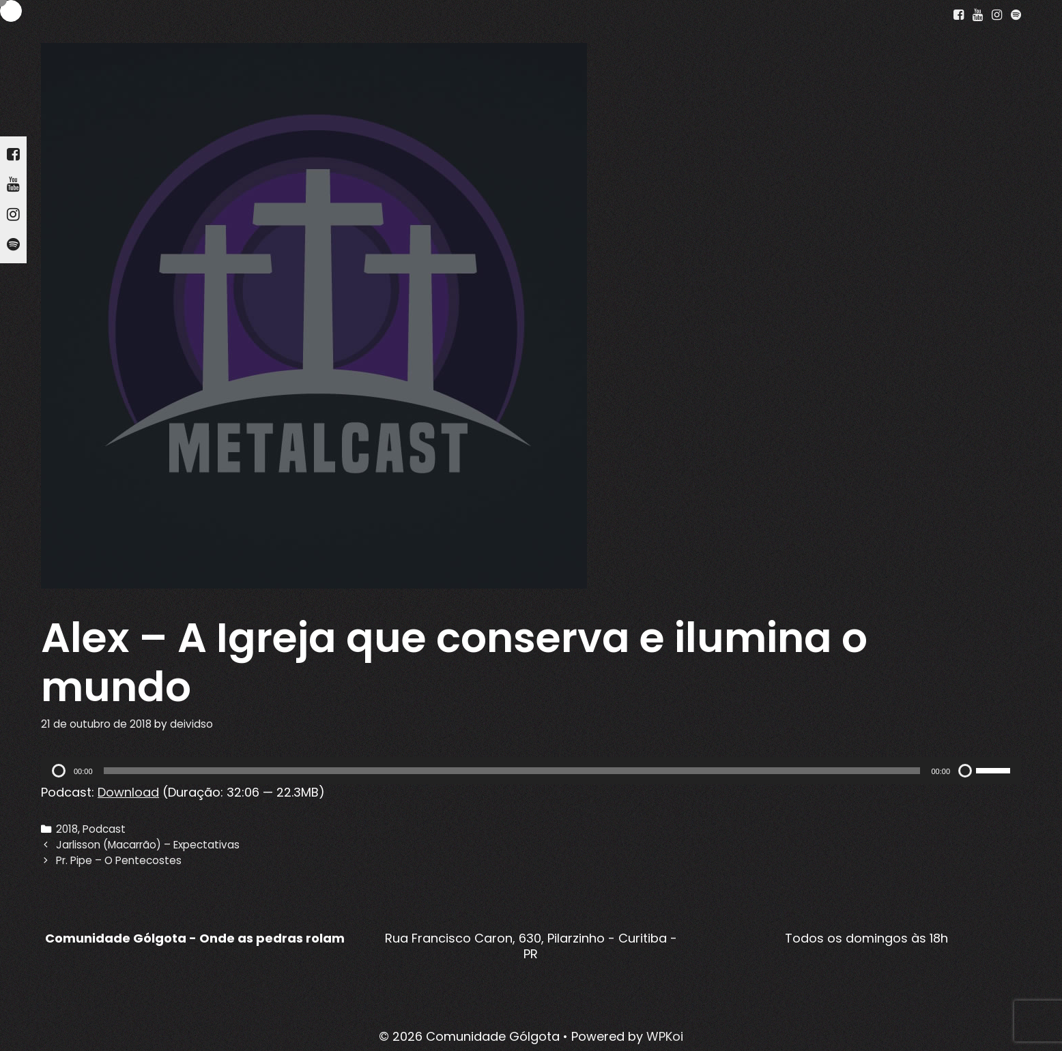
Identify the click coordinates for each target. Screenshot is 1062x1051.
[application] (531, 770)
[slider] (512, 770)
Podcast (104, 829)
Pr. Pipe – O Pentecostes (119, 860)
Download (128, 792)
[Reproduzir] (59, 771)
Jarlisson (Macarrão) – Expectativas (148, 845)
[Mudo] (965, 771)
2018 (67, 829)
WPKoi (664, 1036)
